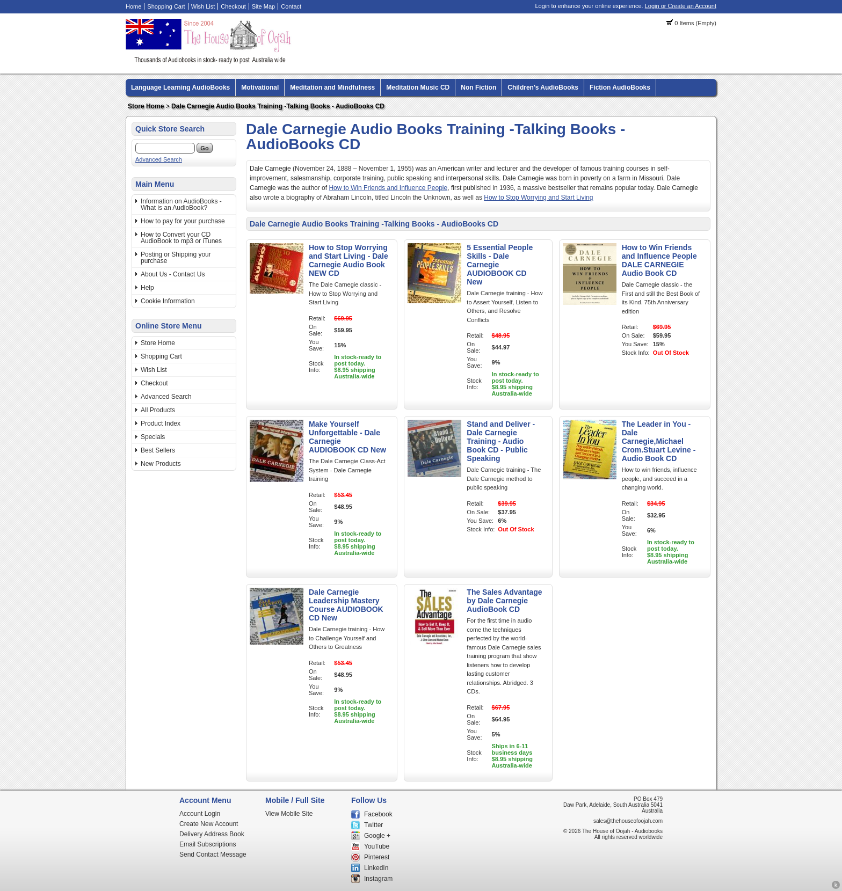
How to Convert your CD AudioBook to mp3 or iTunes (181, 238)
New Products (161, 464)
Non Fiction (478, 87)
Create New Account (208, 824)
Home (133, 6)
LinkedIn (376, 868)
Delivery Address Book (211, 834)
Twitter (373, 825)
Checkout (233, 6)
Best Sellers (158, 450)
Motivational (260, 87)
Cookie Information (168, 301)
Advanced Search (158, 159)
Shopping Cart (166, 6)
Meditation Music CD (417, 87)
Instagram (378, 878)
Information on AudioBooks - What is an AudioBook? (181, 204)
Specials (153, 437)
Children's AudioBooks (542, 87)
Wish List (203, 6)
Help (147, 287)
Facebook (378, 814)
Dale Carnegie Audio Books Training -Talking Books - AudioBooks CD (277, 106)
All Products (158, 410)
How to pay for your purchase (183, 221)
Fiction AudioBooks (620, 87)
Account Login (199, 813)
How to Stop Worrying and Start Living (538, 197)
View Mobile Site (289, 813)
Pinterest (376, 857)
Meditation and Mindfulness (332, 87)
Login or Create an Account (680, 6)
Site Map (263, 6)
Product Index (160, 423)
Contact (291, 6)
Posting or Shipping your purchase (176, 258)
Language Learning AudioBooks (180, 87)
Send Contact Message (212, 854)
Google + (377, 835)
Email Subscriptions (207, 844)
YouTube (376, 846)
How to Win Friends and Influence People (388, 188)
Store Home (146, 106)
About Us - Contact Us (173, 274)
